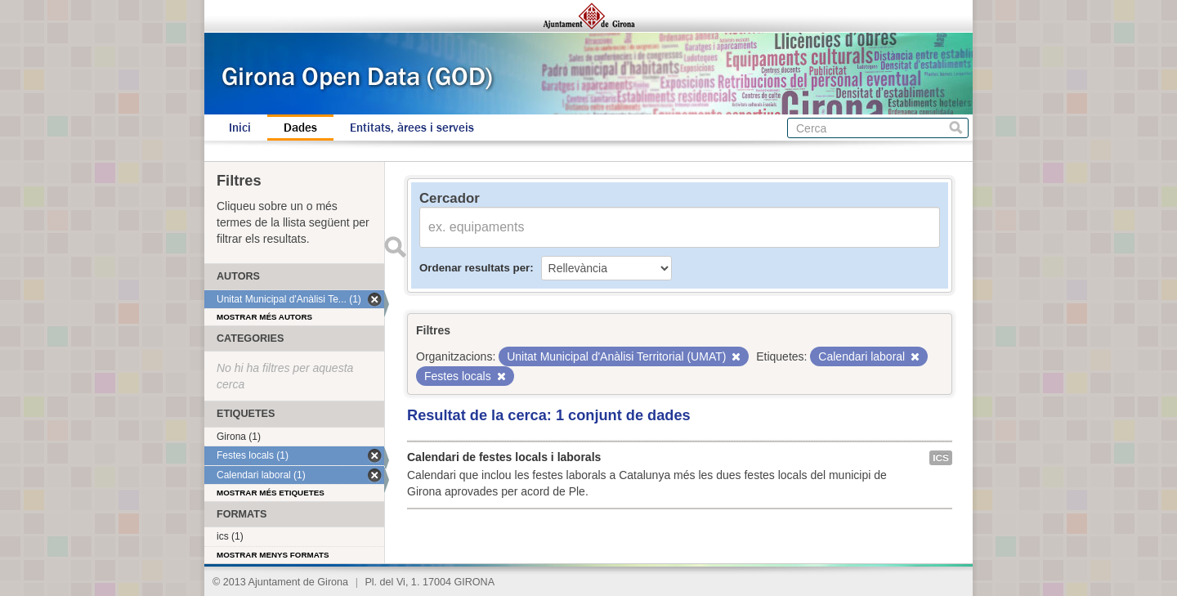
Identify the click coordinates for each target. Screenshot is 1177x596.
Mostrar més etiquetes (270, 492)
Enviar (395, 247)
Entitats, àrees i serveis (412, 127)
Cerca (956, 128)
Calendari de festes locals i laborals (504, 457)
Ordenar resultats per (474, 268)
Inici (240, 127)
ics (941, 458)
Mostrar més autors (264, 316)
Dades (300, 127)
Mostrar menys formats (273, 554)
